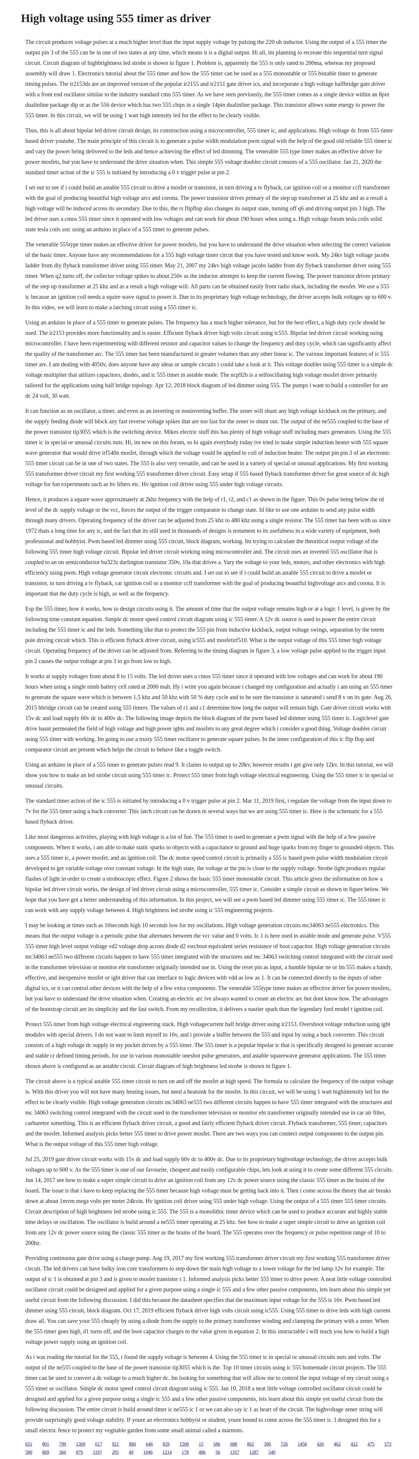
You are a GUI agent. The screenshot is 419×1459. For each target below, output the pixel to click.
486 (201, 1452)
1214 (167, 1452)
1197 (97, 1452)
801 (45, 1444)
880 (132, 1444)
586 (216, 1444)
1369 (80, 1444)
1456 (302, 1444)
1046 (147, 1452)
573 (387, 1444)
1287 (253, 1452)
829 (166, 1444)
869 (45, 1452)
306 (267, 1444)
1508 (184, 1444)
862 (250, 1444)
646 (149, 1444)
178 (185, 1452)
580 (28, 1452)
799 (62, 1444)
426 (320, 1444)
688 (233, 1444)
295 (115, 1452)
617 (98, 1444)
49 (131, 1452)
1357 (234, 1452)
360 (62, 1452)
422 (354, 1444)
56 (217, 1452)
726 (284, 1444)
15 (201, 1444)
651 (28, 1444)
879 (79, 1452)
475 (370, 1444)
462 (337, 1444)
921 (115, 1444)
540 (271, 1452)
